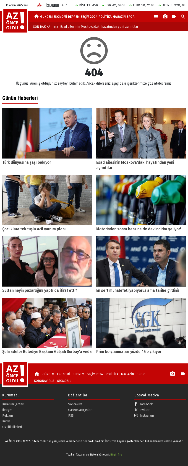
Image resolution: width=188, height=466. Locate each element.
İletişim (7, 410)
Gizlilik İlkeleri (12, 427)
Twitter (142, 410)
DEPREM (74, 17)
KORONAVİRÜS (44, 381)
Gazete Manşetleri (80, 410)
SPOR (131, 17)
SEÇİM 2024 (89, 17)
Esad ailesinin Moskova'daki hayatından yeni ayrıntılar (95, 27)
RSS (71, 415)
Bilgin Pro (116, 454)
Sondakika (75, 404)
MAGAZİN (119, 17)
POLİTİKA (105, 17)
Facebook (143, 404)
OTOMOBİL (64, 381)
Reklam (7, 415)
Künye (6, 421)
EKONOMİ (60, 17)
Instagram (144, 415)
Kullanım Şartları (13, 404)
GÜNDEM (46, 17)
